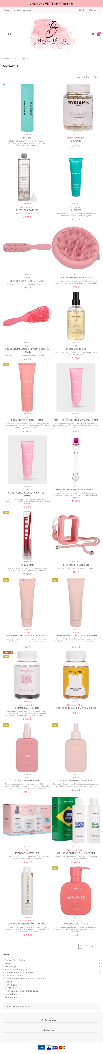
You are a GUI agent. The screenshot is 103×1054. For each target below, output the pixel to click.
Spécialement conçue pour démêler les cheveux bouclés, (27, 355)
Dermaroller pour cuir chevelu (75, 489)
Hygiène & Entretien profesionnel (22, 991)
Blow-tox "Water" (27, 210)
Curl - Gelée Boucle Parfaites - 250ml (27, 494)
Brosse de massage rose (76, 277)
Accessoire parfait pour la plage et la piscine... (76, 568)
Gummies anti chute (27, 708)
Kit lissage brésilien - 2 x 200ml (76, 853)
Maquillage (10, 966)
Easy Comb (27, 565)
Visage (8, 963)
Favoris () (94, 10)
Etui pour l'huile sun (76, 565)
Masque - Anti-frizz (76, 923)
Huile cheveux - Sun (27, 780)
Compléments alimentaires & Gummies (25, 978)
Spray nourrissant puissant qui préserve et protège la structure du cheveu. (76, 353)
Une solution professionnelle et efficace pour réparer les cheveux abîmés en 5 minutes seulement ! (27, 857)
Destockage (11, 994)
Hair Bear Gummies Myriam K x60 (76, 708)
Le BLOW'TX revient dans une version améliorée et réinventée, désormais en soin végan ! (76, 215)
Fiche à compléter (14, 985)
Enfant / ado (11, 997)
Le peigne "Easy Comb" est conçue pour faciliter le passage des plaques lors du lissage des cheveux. (27, 569)
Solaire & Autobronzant (17, 969)
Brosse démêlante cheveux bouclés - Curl (27, 350)
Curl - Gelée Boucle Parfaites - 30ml (76, 420)
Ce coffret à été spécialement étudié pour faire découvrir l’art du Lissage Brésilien (76, 857)
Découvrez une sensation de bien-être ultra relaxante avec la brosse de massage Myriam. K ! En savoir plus (76, 282)
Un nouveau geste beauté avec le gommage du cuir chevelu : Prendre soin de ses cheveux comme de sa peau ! (27, 641)
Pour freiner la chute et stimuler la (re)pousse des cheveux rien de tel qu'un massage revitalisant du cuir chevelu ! (76, 495)
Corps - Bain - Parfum (15, 960)
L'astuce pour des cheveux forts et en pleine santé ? (27, 284)
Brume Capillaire (75, 349)
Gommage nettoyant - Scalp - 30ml (27, 635)
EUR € (82, 10)
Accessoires (11, 987)
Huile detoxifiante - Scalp (76, 780)
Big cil (27, 137)
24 (96, 77)
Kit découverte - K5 (27, 853)
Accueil (6, 954)
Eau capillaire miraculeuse (27, 214)
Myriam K (27, 134)
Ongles (8, 981)
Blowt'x (76, 210)
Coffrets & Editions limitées (19, 972)
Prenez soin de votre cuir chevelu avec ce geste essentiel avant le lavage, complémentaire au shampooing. (76, 785)
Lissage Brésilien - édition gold (27, 923)
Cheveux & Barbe (14, 975)
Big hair (76, 140)
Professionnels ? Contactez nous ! (17, 10)
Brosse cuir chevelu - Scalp (27, 280)
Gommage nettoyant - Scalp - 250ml (76, 635)
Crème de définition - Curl (27, 420)
